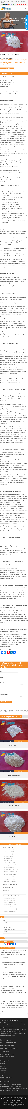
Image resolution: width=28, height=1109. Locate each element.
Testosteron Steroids (8, 849)
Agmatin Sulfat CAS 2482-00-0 (14, 837)
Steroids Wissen (7, 927)
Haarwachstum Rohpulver (9, 904)
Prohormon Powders (8, 893)
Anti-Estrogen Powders (9, 865)
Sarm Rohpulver (6, 887)
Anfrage (7, 68)
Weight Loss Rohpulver (9, 902)
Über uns (19, 1104)
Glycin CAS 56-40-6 (14, 745)
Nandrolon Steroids (8, 854)
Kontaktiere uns (14, 1105)
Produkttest (3, 1068)
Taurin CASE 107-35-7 (14, 775)
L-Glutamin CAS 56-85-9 (14, 805)
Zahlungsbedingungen (6, 1077)
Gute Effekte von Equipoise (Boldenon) (10, 1086)
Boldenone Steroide (8, 851)
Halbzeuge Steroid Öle (8, 874)
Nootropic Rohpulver (8, 898)
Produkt (11, 1102)
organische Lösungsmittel (9, 911)
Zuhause (6, 1102)
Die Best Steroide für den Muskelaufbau (10, 1084)
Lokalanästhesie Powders (9, 909)
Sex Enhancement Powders (9, 869)
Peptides (5, 890)
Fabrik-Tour (3, 1066)
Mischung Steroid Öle (8, 879)
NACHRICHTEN (7, 931)
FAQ (1, 1075)
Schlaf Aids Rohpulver (8, 900)
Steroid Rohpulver (15, 20)
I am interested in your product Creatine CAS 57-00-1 (13, 688)
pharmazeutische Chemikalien (10, 896)
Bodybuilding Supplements (7, 59)
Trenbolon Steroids (8, 856)
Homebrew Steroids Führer (9, 929)
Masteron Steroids (8, 860)
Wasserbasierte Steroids (9, 881)
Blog (4, 920)
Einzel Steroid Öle (7, 877)
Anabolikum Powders (8, 862)
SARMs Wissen (7, 925)
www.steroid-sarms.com (9, 1042)
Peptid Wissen (7, 922)
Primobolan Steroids (8, 858)
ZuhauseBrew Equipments (9, 884)
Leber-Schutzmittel (8, 906)
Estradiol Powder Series (9, 867)
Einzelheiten (7, 741)
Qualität (2, 1073)
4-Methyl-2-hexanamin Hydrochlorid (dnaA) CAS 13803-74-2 (6, 712)
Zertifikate (3, 1070)
